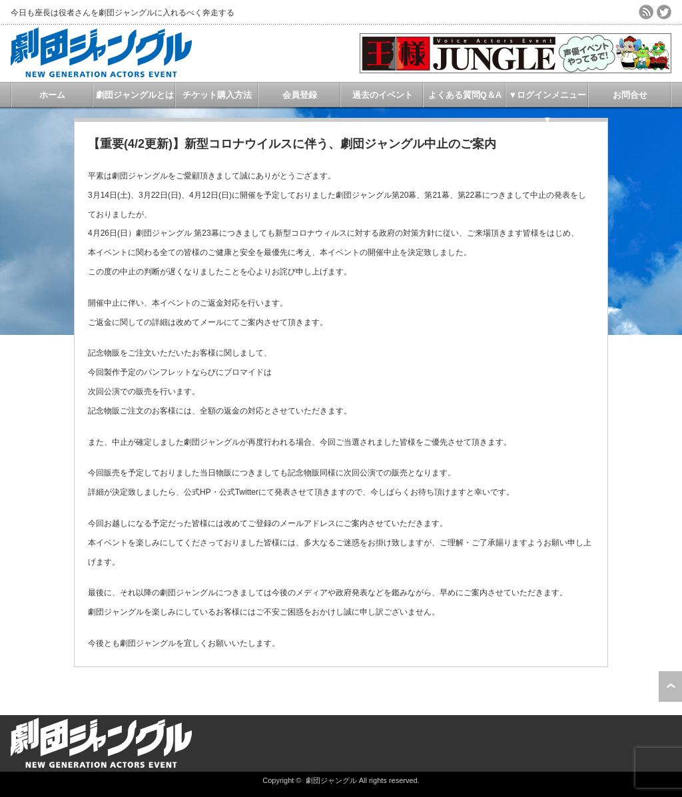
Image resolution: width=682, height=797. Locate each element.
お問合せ (630, 95)
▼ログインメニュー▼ (548, 98)
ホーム (52, 95)
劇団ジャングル (331, 780)
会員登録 (299, 95)
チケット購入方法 (217, 95)
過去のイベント (382, 95)
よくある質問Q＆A (465, 95)
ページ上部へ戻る (670, 686)
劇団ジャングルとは (135, 95)
